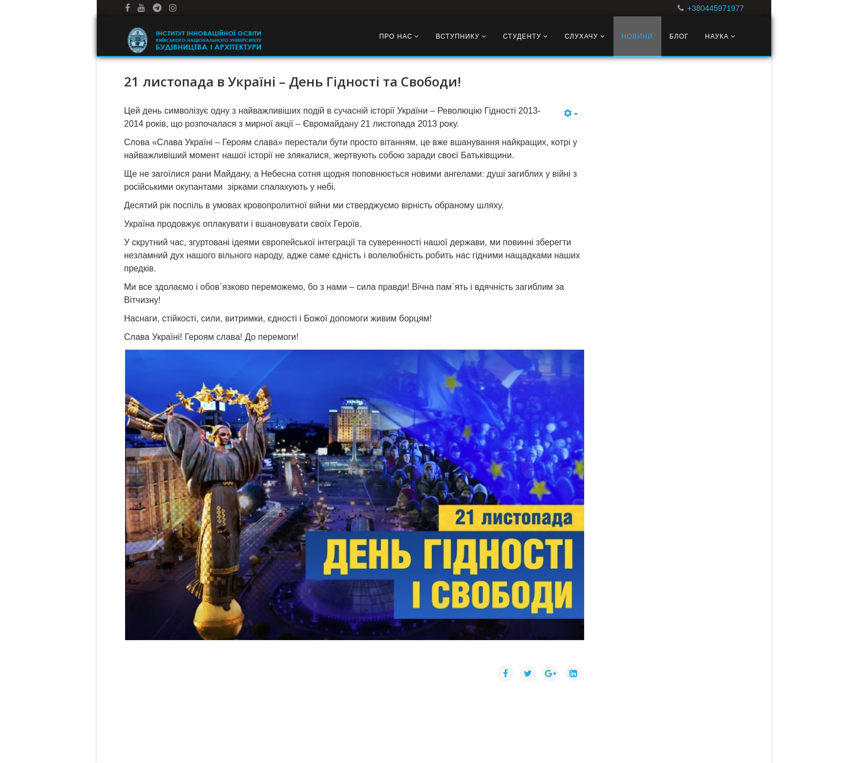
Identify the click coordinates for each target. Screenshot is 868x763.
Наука (717, 36)
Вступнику (458, 36)
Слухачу (581, 36)
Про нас (395, 36)
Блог (679, 36)
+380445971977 (715, 8)
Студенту (522, 36)
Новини (637, 36)
